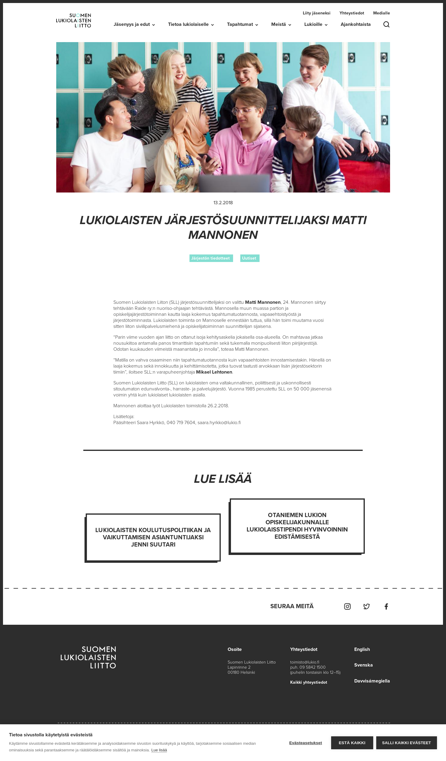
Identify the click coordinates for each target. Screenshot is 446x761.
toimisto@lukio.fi (304, 661)
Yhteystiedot (352, 13)
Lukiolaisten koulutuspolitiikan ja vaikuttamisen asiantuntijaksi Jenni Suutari (153, 537)
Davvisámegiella (372, 680)
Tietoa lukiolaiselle (188, 24)
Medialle (381, 13)
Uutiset (249, 258)
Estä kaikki (352, 743)
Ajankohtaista (356, 24)
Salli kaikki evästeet (406, 743)
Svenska (363, 665)
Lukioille (313, 24)
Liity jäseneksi (317, 13)
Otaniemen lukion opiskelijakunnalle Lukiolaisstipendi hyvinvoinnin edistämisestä (297, 526)
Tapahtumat (240, 24)
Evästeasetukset (305, 743)
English (362, 649)
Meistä (278, 24)
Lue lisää (159, 750)
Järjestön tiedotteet (210, 258)
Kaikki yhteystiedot (308, 682)
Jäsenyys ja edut (132, 24)
